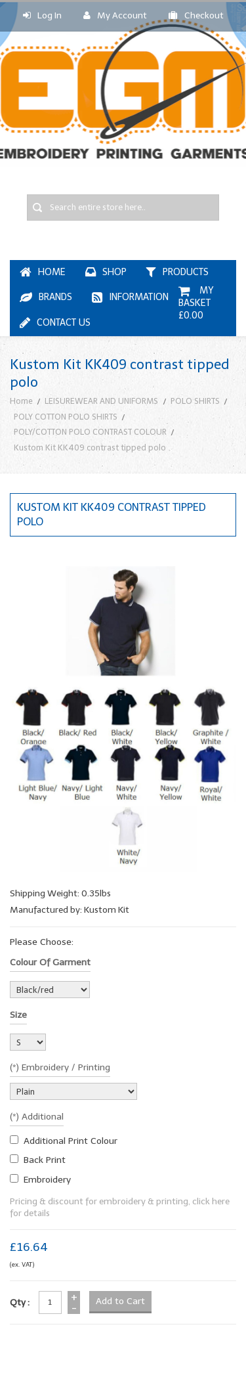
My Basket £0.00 (197, 303)
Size (18, 1014)
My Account (115, 15)
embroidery (47, 1179)
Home (21, 401)
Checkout (196, 15)
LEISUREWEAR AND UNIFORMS (101, 401)
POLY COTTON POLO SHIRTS (65, 417)
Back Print (45, 1160)
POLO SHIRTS (195, 401)
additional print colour (70, 1141)
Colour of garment (50, 962)
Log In (42, 15)
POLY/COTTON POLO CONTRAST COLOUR (90, 432)
